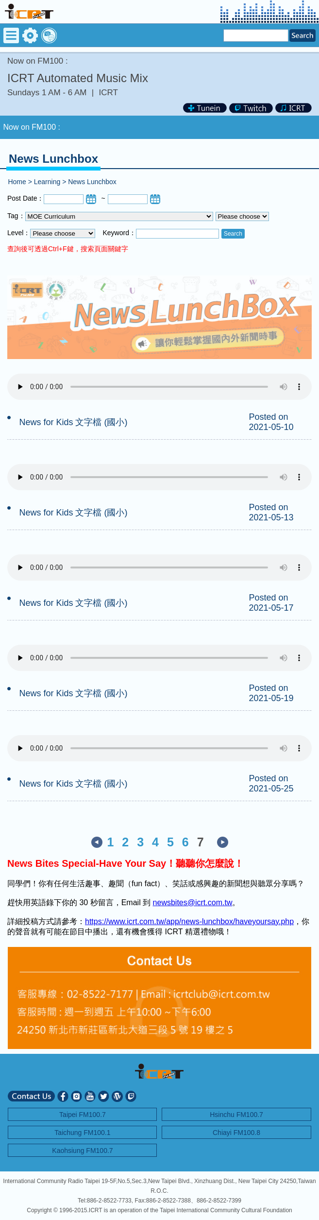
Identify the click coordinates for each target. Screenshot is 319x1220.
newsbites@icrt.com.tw (193, 902)
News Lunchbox (92, 182)
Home (17, 182)
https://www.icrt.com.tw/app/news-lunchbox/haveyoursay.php (189, 921)
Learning (47, 182)
